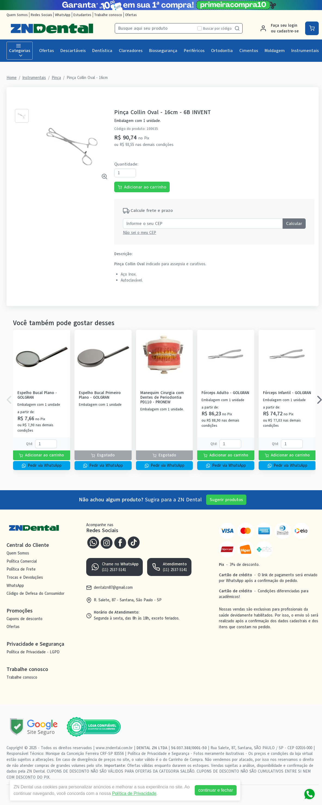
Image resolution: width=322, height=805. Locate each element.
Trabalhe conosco (108, 15)
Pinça (56, 77)
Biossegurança (163, 51)
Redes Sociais (41, 15)
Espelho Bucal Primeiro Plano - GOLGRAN (100, 395)
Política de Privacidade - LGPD (33, 652)
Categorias (19, 50)
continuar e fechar (215, 790)
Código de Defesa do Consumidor (35, 593)
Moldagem (275, 51)
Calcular (294, 224)
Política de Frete (21, 569)
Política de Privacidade (134, 793)
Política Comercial (22, 561)
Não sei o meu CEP (139, 232)
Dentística (102, 51)
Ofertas (131, 15)
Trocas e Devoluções (25, 577)
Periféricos (194, 51)
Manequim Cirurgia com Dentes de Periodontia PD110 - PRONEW (162, 398)
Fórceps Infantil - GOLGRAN (287, 393)
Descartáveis (73, 51)
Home (12, 77)
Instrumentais (305, 51)
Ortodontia (222, 51)
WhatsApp (62, 15)
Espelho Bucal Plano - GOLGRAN (37, 395)
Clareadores (131, 51)
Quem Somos (17, 15)
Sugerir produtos (226, 500)
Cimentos (248, 51)
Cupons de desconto (24, 618)
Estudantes (82, 15)
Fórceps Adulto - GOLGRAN (225, 393)
